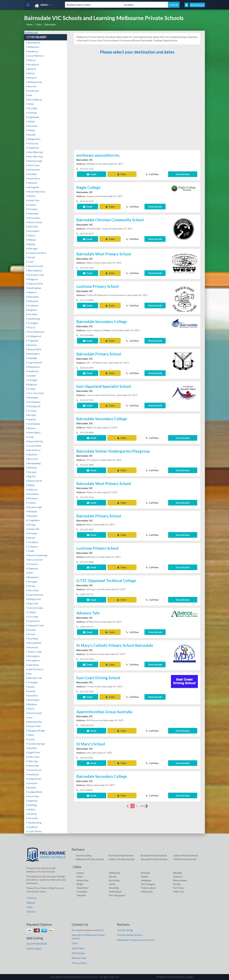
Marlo (30, 708)
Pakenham (32, 213)
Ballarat (31, 68)
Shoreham (32, 638)
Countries (31, 897)
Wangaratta (33, 139)
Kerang (30, 524)
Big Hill (30, 476)
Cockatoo (32, 546)
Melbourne (32, 47)
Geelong (31, 112)
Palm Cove (178, 891)
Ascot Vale (32, 796)
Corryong (32, 616)
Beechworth (33, 42)
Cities (39, 24)
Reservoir (32, 458)
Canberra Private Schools (121, 859)
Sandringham (33, 288)
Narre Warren (34, 99)
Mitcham (31, 467)
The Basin (32, 542)
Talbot (30, 735)
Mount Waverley (35, 191)
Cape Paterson (34, 594)
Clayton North (34, 283)
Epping (30, 244)
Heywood (32, 647)
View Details (183, 174)
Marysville (32, 765)
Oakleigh (31, 358)
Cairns (112, 884)
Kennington (33, 353)
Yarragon (31, 581)
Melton (30, 196)
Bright (80, 884)
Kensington (33, 656)
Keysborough (34, 507)
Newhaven (32, 371)
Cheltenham (33, 423)
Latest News (78, 948)
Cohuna (31, 502)
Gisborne (31, 489)
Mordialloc (32, 494)
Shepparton (33, 366)
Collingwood (33, 336)
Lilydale (31, 375)
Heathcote (32, 774)
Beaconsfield (33, 349)
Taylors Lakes (34, 651)
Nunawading (33, 463)
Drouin (30, 634)
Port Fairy (178, 887)
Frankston (32, 305)
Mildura (31, 239)
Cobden (31, 612)
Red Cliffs (32, 226)
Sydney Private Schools (186, 855)
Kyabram (31, 813)
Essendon (32, 125)
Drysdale (31, 108)
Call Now (152, 174)
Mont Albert (33, 432)
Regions (30, 902)
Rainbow (31, 704)
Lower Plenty (34, 831)
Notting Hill (33, 406)
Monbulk (31, 511)
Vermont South (34, 266)
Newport (31, 77)
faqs (84, 958)
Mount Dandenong (36, 555)
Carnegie (31, 380)
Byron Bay (114, 880)
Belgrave (31, 384)
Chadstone (32, 147)
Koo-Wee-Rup (34, 156)
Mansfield (32, 301)
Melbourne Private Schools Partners (136, 940)
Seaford (31, 419)
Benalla (31, 134)
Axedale (31, 787)
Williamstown (34, 82)
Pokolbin (81, 895)
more (144, 806)
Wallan (30, 485)
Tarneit (30, 257)
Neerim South (34, 713)
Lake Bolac (32, 664)
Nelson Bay (82, 880)
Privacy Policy (79, 963)
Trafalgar (32, 682)
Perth (79, 876)
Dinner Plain (33, 726)
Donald (30, 629)
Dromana (31, 209)
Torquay (31, 472)
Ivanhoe (31, 204)
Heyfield (31, 748)
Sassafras (32, 695)
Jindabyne (146, 880)
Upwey (30, 686)
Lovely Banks (33, 445)
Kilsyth (30, 537)
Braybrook (32, 90)
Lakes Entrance (35, 669)
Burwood (31, 498)
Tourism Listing (83, 855)
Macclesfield (33, 642)
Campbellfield (34, 791)
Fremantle (82, 891)
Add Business (197, 5)
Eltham (30, 121)
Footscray (32, 143)
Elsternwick (33, 169)
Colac (30, 261)
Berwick (31, 415)
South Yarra (33, 178)
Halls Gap (32, 761)
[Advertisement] (137, 103)
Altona (30, 73)
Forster (177, 884)
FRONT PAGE (33, 948)
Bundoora (32, 51)
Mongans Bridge (35, 730)
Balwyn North (34, 480)
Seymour (31, 345)
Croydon (31, 410)
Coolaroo (32, 564)
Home (29, 24)
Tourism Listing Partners (121, 855)
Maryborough (34, 160)
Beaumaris (32, 577)
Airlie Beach (115, 891)
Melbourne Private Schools (89, 859)
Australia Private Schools (154, 859)
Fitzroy (30, 327)
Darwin (112, 876)
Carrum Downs (34, 607)
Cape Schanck (34, 362)
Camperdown (33, 778)
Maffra (30, 809)
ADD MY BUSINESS (36, 943)
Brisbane (145, 872)
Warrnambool (34, 270)
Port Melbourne (35, 331)
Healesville (32, 529)
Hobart (144, 876)
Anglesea (31, 800)
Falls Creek (32, 756)
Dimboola (32, 568)
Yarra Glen (32, 590)
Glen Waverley (34, 152)
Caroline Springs (35, 743)
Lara (29, 717)
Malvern (31, 292)
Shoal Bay (114, 887)
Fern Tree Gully (35, 393)
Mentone (31, 182)
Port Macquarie (117, 895)
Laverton (31, 783)
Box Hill (31, 86)
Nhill (29, 572)
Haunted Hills (34, 721)
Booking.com (31, 32)
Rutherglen (32, 699)
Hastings (31, 805)
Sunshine (31, 174)
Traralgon (32, 323)
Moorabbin (32, 231)
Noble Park (32, 200)
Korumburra (33, 660)
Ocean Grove (33, 770)
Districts (31, 911)
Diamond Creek (35, 625)
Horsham (31, 314)
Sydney (80, 872)
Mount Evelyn (34, 222)
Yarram (30, 586)
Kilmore (31, 60)
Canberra (178, 876)
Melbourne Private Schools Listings (174, 976)
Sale (29, 95)
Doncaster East (35, 274)
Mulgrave (32, 279)
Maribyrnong (33, 822)
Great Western (34, 55)
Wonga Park (33, 599)
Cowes (30, 739)
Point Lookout (148, 887)
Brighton (31, 309)
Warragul (32, 248)
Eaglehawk (32, 117)
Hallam (30, 130)
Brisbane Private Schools (154, 855)
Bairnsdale (50, 24)
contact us (98, 930)
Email (91, 174)
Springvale (32, 187)
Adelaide (177, 872)
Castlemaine (33, 401)
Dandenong (33, 318)
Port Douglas (148, 884)
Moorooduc (33, 217)
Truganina (32, 340)
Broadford (32, 64)
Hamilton (31, 454)
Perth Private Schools (185, 859)
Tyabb (30, 550)
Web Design (78, 953)
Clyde (30, 437)
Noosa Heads (180, 880)
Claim (121, 174)
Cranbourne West (36, 252)
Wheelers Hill (34, 678)
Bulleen (31, 428)
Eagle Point (33, 752)
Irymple (31, 388)
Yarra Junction (34, 559)
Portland (31, 533)
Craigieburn (33, 520)
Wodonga (32, 397)
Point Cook (32, 165)
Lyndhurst (32, 827)
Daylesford (33, 621)
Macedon (31, 515)
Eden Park (32, 603)
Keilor (30, 104)
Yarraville (32, 818)
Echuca (30, 235)
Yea (28, 673)
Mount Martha (34, 441)
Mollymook (147, 891)
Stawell (30, 691)
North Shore (33, 450)
